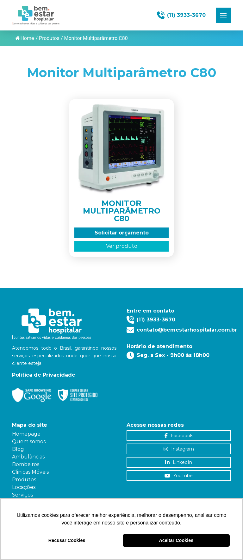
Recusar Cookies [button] (66, 540)
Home (24, 38)
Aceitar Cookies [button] (176, 540)
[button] (223, 15)
